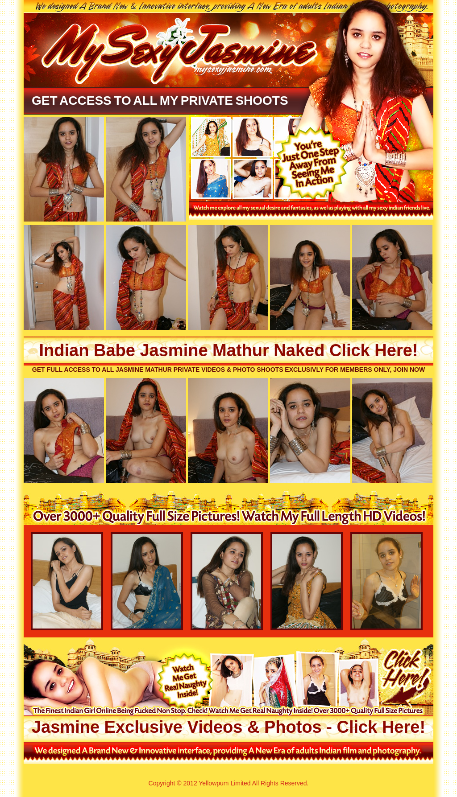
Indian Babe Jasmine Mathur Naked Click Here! (228, 350)
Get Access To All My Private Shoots (160, 100)
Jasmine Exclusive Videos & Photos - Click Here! (228, 727)
